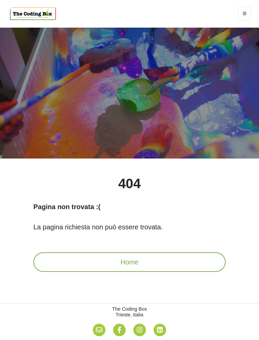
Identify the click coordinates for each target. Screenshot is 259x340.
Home (129, 262)
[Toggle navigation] (244, 14)
